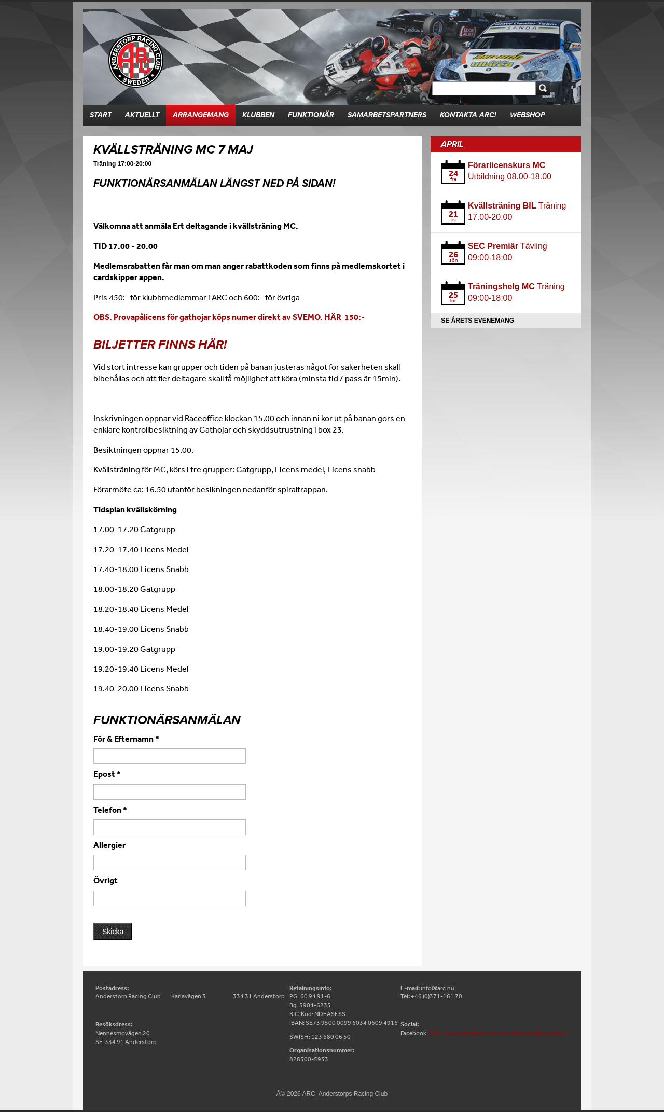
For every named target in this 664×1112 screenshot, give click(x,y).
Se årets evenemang (477, 320)
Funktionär (311, 114)
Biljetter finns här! (160, 344)
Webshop (527, 114)
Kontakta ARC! (468, 114)
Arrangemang (201, 114)
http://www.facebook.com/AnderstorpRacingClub (497, 1033)
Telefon (110, 809)
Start (101, 114)
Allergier (109, 845)
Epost (107, 774)
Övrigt (105, 880)
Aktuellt (142, 114)
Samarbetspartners (387, 114)
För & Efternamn (126, 738)
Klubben (258, 114)
